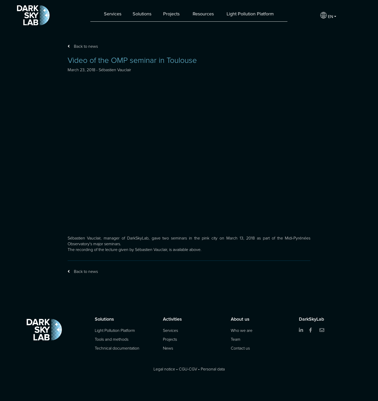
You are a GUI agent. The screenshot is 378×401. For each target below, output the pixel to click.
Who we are (241, 330)
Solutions (142, 13)
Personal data (213, 369)
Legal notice (164, 369)
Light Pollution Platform (250, 13)
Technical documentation (117, 348)
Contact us (240, 348)
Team (235, 339)
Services (112, 13)
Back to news (86, 46)
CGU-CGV (188, 369)
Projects (171, 13)
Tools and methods (111, 339)
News (168, 348)
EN (326, 15)
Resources (203, 13)
